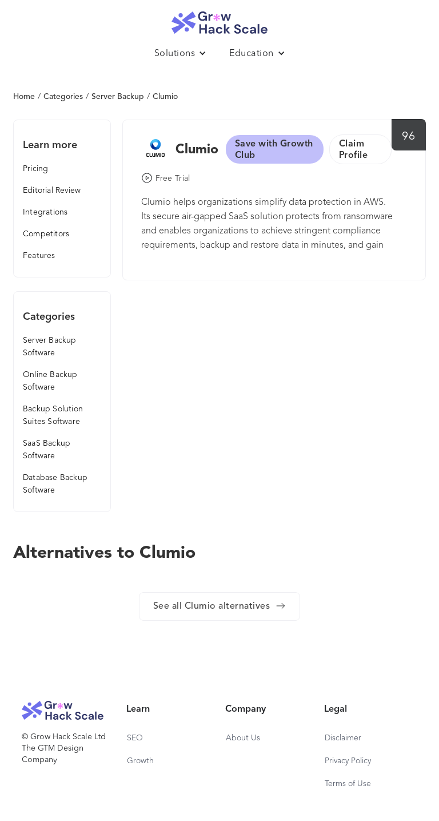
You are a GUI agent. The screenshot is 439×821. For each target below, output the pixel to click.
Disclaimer (343, 738)
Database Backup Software (55, 484)
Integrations (45, 212)
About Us (243, 738)
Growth (140, 761)
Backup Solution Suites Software (53, 415)
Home (24, 97)
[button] (180, 54)
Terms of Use (348, 784)
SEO (135, 738)
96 (408, 136)
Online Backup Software (50, 381)
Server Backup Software (50, 346)
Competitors (46, 234)
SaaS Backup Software (46, 449)
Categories (63, 97)
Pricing (35, 169)
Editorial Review (52, 191)
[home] (219, 20)
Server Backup (117, 97)
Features (39, 256)
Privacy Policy (348, 761)
